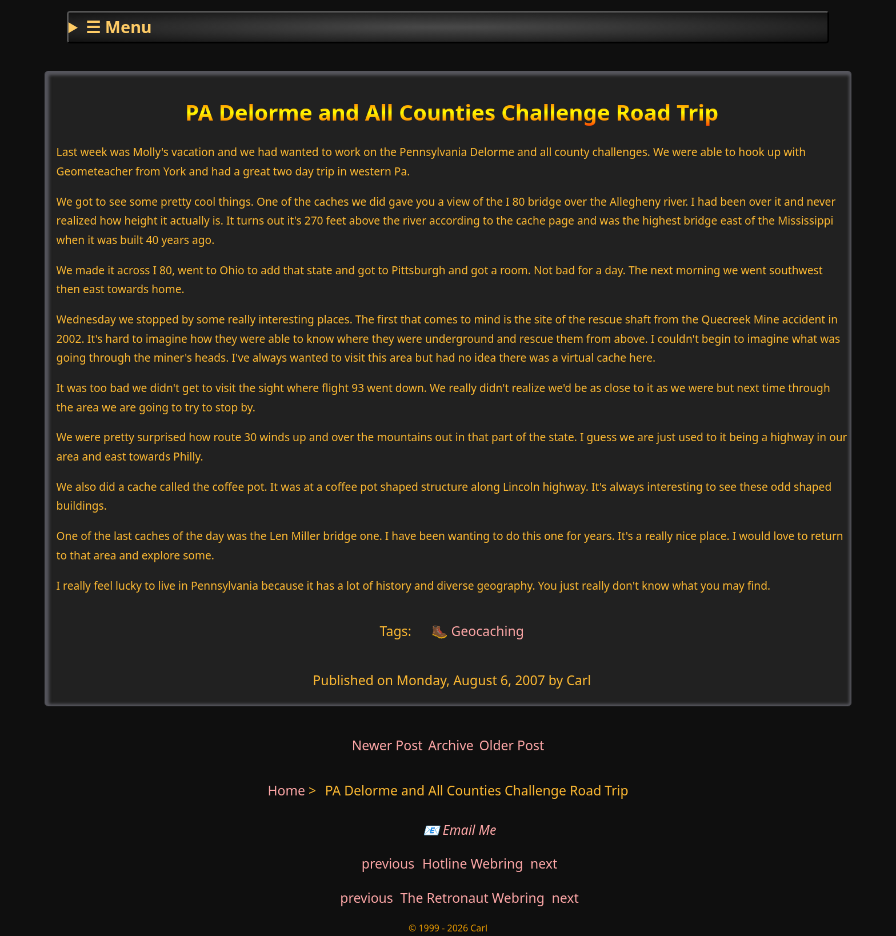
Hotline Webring (472, 863)
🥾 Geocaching (476, 630)
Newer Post (387, 745)
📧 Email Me (460, 830)
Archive (451, 745)
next (543, 863)
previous (388, 863)
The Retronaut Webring (473, 898)
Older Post (511, 745)
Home (286, 790)
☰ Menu (118, 26)
